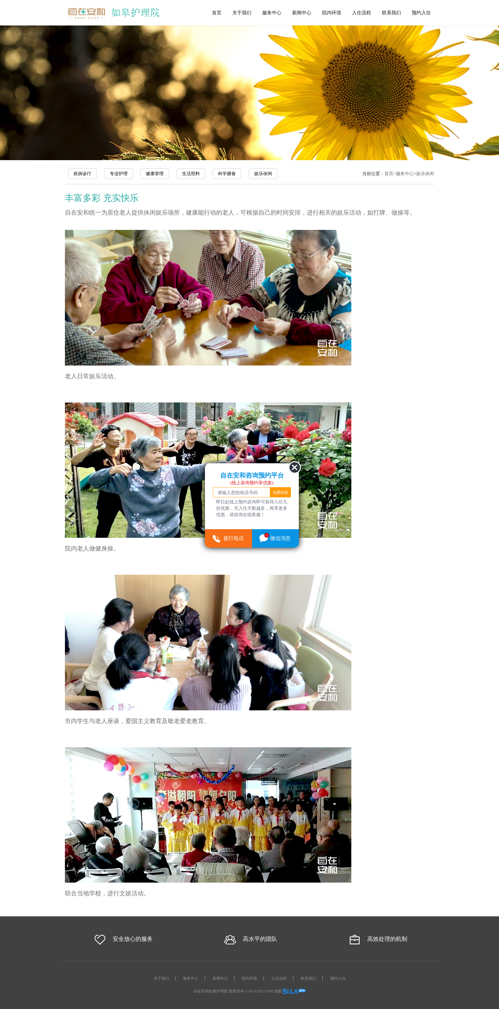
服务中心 (271, 13)
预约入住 (421, 13)
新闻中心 (301, 13)
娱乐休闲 (263, 173)
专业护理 (119, 173)
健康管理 (155, 173)
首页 (216, 13)
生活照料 (191, 173)
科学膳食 (227, 173)
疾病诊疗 (82, 173)
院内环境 (331, 13)
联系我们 (391, 13)
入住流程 (361, 13)
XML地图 (273, 991)
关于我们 (241, 13)
